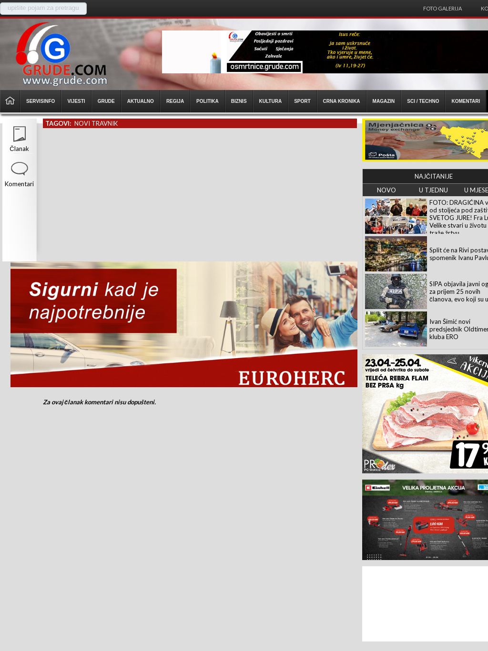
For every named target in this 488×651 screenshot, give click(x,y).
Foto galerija (442, 8)
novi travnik (96, 123)
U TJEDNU (433, 190)
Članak (19, 148)
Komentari (19, 184)
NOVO (386, 190)
